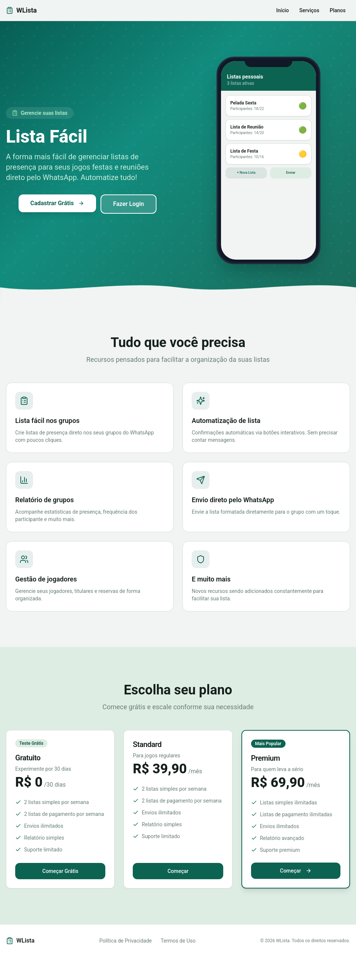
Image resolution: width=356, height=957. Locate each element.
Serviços (309, 10)
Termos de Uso (178, 941)
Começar (178, 871)
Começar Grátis (60, 871)
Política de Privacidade (125, 941)
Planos (338, 10)
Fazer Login (128, 203)
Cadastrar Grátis (57, 203)
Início (282, 10)
